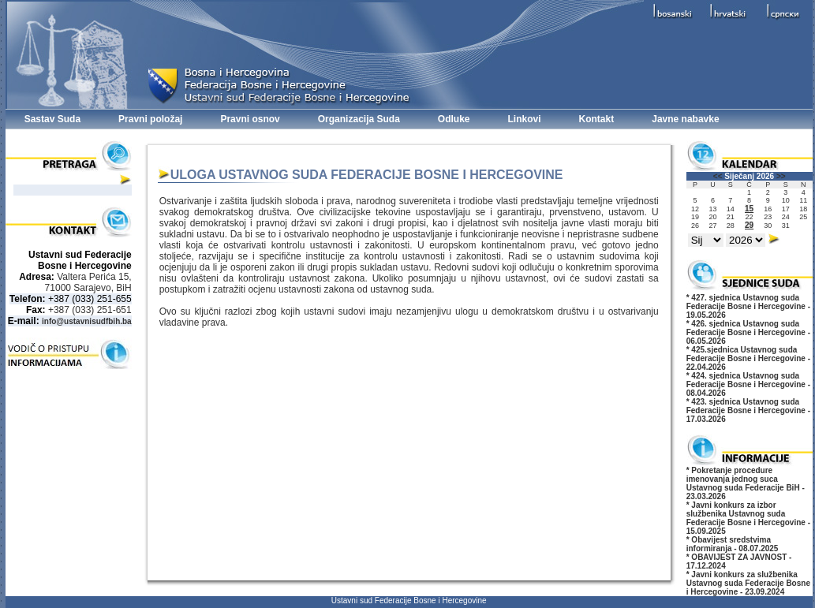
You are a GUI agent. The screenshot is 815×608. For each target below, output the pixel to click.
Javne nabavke (685, 119)
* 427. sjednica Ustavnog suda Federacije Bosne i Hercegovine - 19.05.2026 (748, 306)
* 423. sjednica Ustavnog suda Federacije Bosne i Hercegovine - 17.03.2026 (748, 410)
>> (781, 176)
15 (749, 208)
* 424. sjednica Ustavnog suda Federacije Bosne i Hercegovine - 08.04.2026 (748, 384)
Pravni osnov (249, 119)
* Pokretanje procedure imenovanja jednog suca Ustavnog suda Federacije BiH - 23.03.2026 (745, 483)
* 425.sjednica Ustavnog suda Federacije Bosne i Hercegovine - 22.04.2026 (748, 358)
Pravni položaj (150, 119)
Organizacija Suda (359, 119)
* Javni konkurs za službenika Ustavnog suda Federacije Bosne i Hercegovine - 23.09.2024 (748, 583)
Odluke (454, 119)
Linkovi (524, 119)
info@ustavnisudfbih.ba (87, 321)
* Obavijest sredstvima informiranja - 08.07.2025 (732, 544)
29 (749, 225)
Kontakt (597, 119)
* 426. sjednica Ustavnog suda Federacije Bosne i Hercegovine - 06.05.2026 (748, 332)
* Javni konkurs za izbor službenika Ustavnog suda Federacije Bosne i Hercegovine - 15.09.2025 (748, 518)
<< (718, 176)
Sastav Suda (52, 119)
